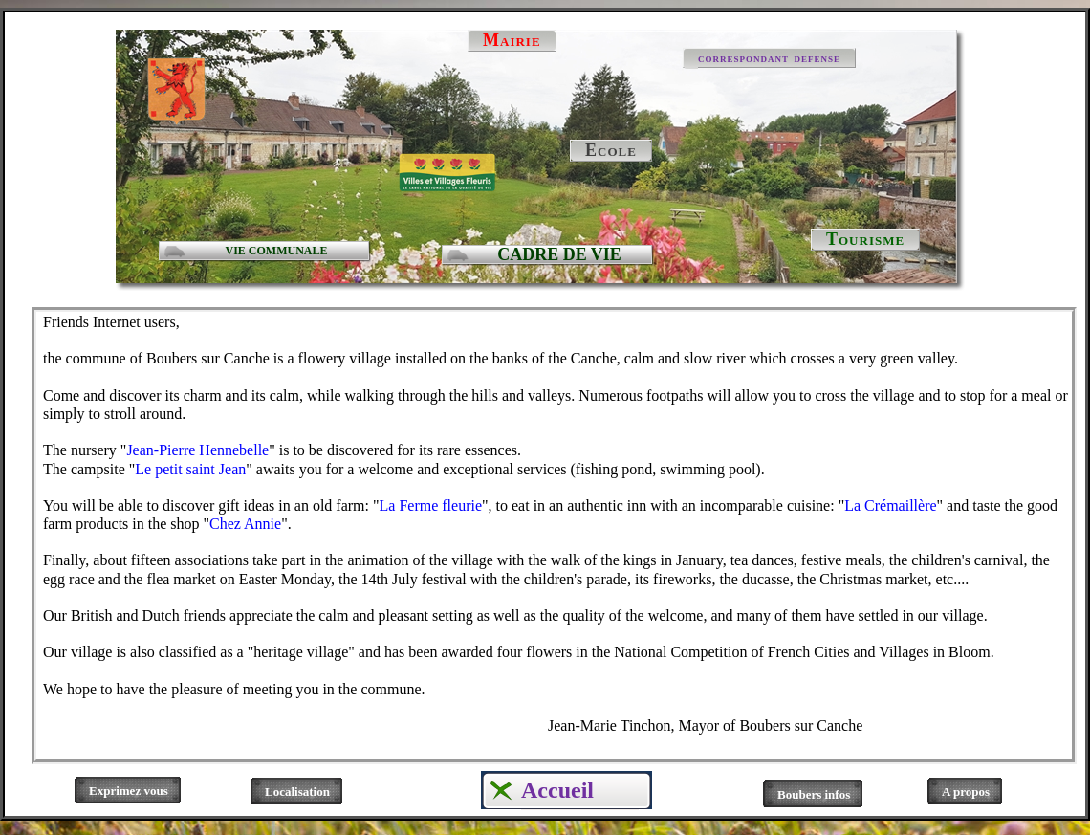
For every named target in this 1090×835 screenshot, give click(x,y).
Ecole (611, 150)
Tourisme (865, 239)
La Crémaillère (890, 505)
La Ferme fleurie (431, 505)
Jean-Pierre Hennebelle (197, 450)
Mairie (512, 40)
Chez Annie (245, 524)
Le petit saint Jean (190, 469)
